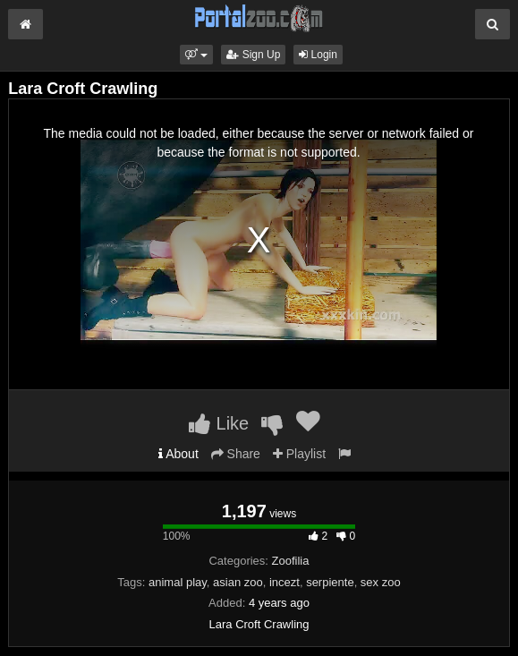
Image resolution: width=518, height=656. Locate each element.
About (178, 454)
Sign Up (253, 54)
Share (235, 454)
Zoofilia (291, 560)
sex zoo (381, 582)
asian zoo (238, 582)
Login (318, 54)
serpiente (329, 582)
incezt (284, 582)
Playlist (299, 454)
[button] (196, 54)
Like (219, 423)
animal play (178, 582)
